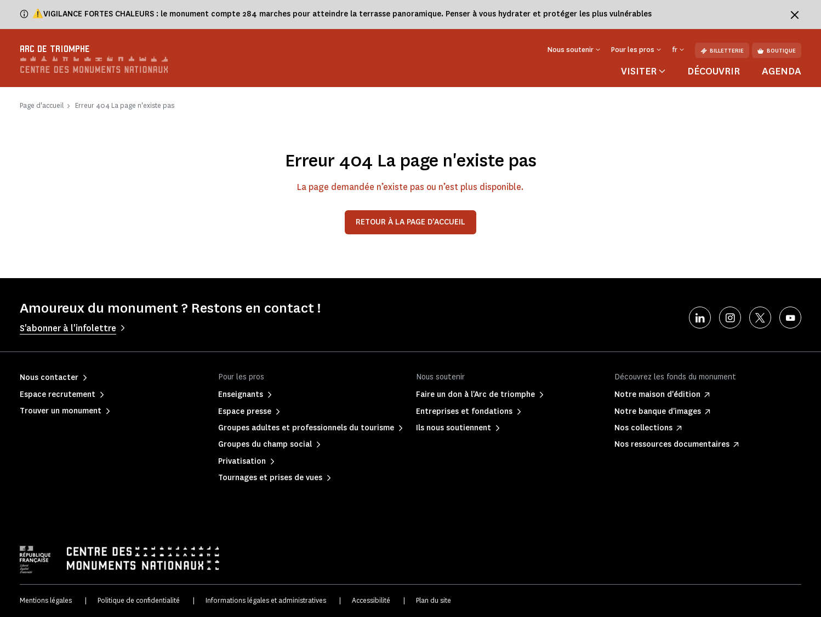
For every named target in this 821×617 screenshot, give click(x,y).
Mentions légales (46, 600)
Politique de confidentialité (139, 600)
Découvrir (713, 71)
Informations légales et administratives (266, 600)
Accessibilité (371, 600)
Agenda (781, 71)
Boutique (776, 51)
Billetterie (722, 51)
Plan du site (433, 600)
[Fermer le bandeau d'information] (794, 14)
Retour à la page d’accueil (410, 222)
